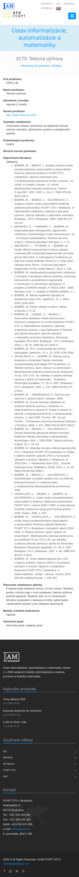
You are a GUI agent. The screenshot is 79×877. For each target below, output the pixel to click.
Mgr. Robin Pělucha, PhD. (21, 115)
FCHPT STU (9, 770)
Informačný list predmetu (35, 65)
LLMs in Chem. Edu (14, 722)
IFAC (5, 776)
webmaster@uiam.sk (15, 863)
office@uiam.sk (21, 829)
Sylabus (56, 65)
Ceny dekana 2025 (14, 699)
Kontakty (47, 3)
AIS (58, 3)
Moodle (69, 3)
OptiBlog (46, 8)
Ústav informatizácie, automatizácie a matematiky (39, 37)
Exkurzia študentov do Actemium (22, 710)
